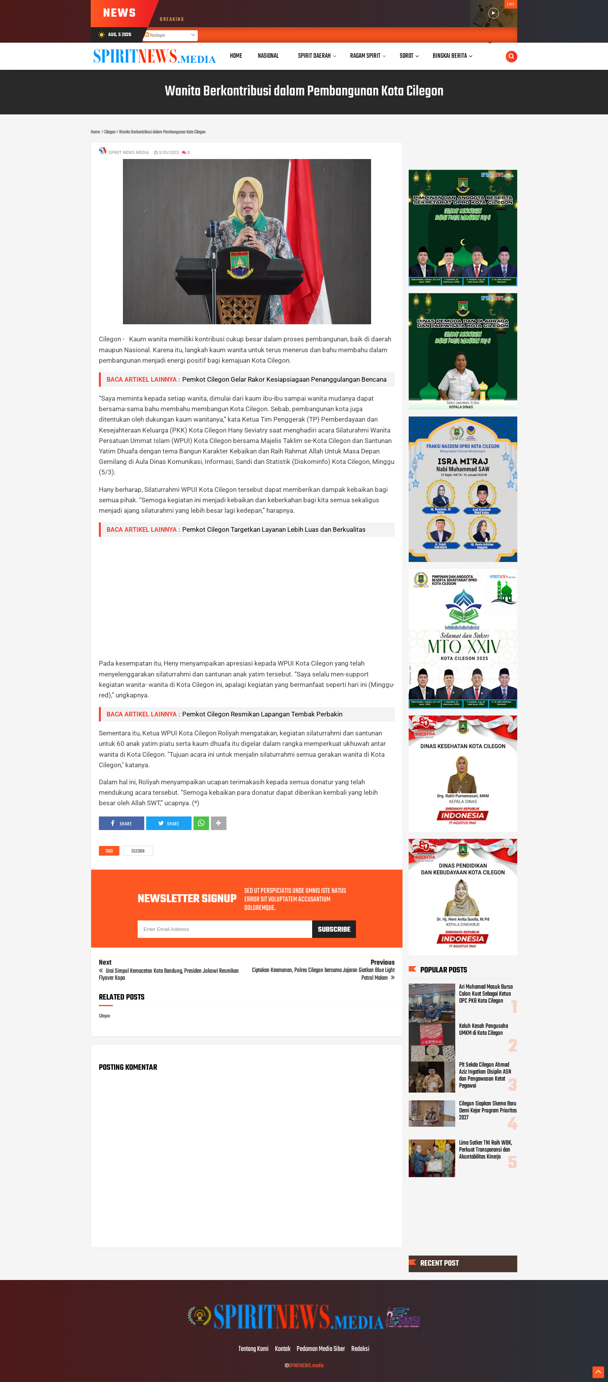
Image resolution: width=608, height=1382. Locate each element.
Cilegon (138, 851)
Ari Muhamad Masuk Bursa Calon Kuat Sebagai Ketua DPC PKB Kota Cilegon (486, 994)
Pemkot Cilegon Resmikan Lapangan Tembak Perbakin (262, 714)
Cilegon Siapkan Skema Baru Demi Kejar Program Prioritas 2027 (488, 1111)
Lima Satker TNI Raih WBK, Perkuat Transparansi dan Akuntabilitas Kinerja (485, 1150)
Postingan (154, 36)
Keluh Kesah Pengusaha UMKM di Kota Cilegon (483, 1029)
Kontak (282, 1349)
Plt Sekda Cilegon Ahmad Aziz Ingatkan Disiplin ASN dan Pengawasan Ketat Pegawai (485, 1075)
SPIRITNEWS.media (306, 1365)
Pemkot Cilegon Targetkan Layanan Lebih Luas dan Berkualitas (274, 529)
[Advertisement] (247, 597)
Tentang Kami (253, 1349)
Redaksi (360, 1349)
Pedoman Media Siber (321, 1349)
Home (236, 56)
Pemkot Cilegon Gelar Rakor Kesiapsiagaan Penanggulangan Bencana (284, 379)
